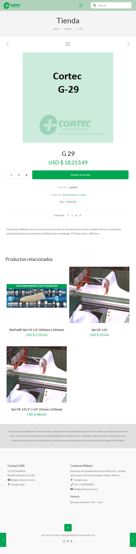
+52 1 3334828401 (84, 484)
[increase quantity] (26, 175)
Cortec (68, 28)
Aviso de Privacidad (50, 535)
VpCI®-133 (99, 330)
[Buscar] (111, 5)
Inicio (56, 28)
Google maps (18, 484)
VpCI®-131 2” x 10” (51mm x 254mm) (36, 409)
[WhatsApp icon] (64, 541)
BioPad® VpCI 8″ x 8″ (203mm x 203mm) (37, 330)
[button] (122, 58)
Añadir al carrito (80, 174)
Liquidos (73, 187)
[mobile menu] (81, 5)
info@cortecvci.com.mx (23, 480)
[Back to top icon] (68, 527)
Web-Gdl (91, 535)
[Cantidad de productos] (18, 174)
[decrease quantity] (11, 175)
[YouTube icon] (71, 541)
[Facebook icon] (68, 541)
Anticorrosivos (70, 194)
